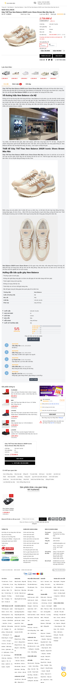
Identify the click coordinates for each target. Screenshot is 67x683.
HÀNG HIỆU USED (32, 656)
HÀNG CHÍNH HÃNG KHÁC (59, 604)
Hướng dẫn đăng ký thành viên (31, 554)
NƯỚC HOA (30, 594)
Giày (28, 14)
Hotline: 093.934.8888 (20, 463)
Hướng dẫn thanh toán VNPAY (9, 541)
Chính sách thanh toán (29, 541)
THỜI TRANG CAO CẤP (7, 606)
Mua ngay (59, 56)
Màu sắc (7, 318)
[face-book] (49, 518)
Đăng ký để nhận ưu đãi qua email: (10, 519)
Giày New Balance (19, 7)
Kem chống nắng (7, 474)
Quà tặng (19, 476)
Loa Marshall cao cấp (9, 482)
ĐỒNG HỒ (17, 636)
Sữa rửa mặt (17, 474)
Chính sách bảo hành (28, 534)
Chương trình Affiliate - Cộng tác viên (11, 539)
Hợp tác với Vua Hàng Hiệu (8, 536)
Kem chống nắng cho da (23, 482)
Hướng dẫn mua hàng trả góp (30, 558)
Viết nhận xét (33, 339)
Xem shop (52, 414)
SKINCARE (17, 578)
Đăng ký (61, 417)
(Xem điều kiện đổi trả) (54, 403)
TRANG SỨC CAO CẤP (59, 578)
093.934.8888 (45, 2)
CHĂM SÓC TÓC (32, 637)
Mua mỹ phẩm (11, 476)
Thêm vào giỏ (46, 56)
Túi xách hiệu (33, 474)
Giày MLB (26, 479)
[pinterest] (56, 518)
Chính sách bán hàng (28, 532)
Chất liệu (7, 311)
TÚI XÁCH (4, 578)
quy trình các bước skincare (39, 476)
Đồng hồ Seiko (50, 479)
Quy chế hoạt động (6, 534)
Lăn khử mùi (57, 474)
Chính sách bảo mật (28, 545)
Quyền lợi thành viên (28, 556)
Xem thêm (33, 379)
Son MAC (49, 474)
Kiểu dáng (7, 320)
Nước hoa (6, 479)
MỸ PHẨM (30, 660)
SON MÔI (43, 578)
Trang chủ (4, 7)
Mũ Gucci (41, 474)
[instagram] (53, 518)
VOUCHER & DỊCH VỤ (20, 606)
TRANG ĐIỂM (44, 594)
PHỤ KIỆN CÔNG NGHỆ (33, 578)
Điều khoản (17, 570)
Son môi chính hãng (16, 479)
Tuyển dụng (5, 543)
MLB (4, 476)
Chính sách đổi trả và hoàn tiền (31, 539)
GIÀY (42, 630)
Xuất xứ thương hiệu (11, 323)
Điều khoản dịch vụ (28, 547)
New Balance (10, 7)
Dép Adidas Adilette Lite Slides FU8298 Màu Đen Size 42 (8, 509)
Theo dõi (62, 400)
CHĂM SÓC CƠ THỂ (19, 676)
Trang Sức (27, 476)
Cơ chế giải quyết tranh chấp (30, 549)
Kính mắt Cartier (53, 476)
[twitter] (60, 518)
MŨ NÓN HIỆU (18, 654)
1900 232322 (46, 4)
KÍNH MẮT (30, 624)
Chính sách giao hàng (28, 536)
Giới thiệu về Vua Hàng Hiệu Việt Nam (11, 532)
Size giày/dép (8, 313)
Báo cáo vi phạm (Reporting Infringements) (30, 561)
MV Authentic (46, 399)
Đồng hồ (25, 474)
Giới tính (7, 315)
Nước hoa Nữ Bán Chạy (37, 479)
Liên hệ (3, 545)
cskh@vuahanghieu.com (59, 543)
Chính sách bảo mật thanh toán (31, 543)
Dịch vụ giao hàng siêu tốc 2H (30, 552)
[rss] (63, 518)
